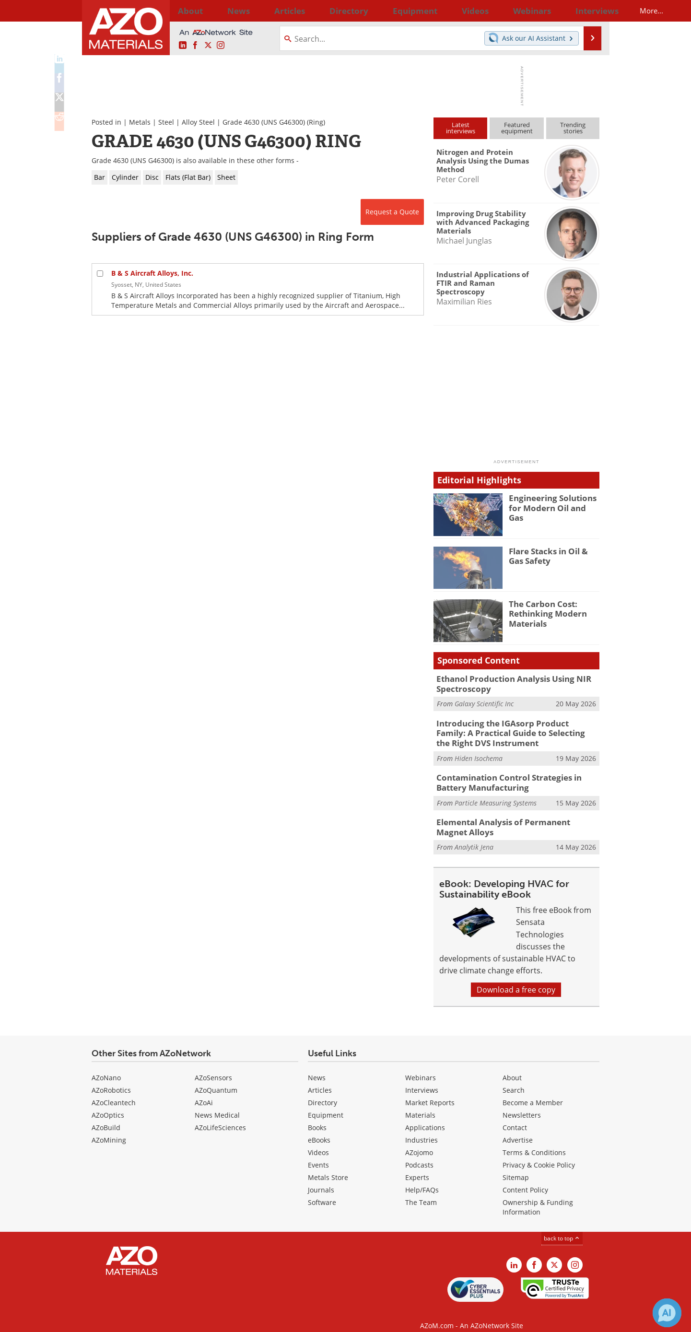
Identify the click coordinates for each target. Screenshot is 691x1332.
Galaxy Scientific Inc (484, 701)
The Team (421, 1191)
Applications (425, 1117)
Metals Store (328, 1166)
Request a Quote (392, 211)
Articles (320, 1079)
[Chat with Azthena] (667, 1312)
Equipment (325, 1104)
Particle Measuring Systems (496, 794)
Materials (420, 1104)
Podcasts (419, 1154)
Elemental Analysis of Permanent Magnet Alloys (511, 818)
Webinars (420, 1067)
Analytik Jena (474, 836)
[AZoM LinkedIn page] (183, 45)
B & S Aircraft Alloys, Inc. (152, 273)
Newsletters (522, 1104)
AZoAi (204, 1092)
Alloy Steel (198, 122)
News (317, 1067)
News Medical (217, 1104)
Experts (417, 1166)
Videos (318, 1141)
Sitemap (516, 1166)
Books (317, 1117)
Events (318, 1154)
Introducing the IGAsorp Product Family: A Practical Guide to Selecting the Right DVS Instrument (512, 729)
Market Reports (430, 1092)
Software (322, 1191)
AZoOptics (108, 1104)
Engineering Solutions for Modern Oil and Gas (554, 502)
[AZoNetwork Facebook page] (195, 45)
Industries (421, 1129)
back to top (562, 1228)
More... (586, 10)
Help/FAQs (422, 1179)
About (512, 1067)
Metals (140, 122)
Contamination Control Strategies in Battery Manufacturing (517, 776)
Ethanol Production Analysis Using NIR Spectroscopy (505, 683)
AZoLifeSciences (220, 1117)
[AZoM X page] (208, 45)
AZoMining (109, 1129)
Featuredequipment (517, 127)
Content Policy (525, 1179)
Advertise (518, 1129)
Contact (515, 1117)
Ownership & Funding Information (538, 1196)
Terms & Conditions (534, 1141)
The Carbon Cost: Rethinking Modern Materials (544, 612)
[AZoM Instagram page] (220, 45)
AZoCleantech (114, 1092)
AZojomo (419, 1141)
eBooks (319, 1129)
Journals (321, 1179)
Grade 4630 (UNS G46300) (264, 122)
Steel (166, 122)
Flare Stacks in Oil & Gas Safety (552, 555)
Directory (320, 10)
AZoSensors (213, 1067)
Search (514, 1079)
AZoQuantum (216, 1079)
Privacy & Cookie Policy (539, 1154)
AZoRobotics (111, 1079)
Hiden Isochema (479, 752)
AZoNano (106, 1067)
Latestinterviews (460, 127)
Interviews (421, 1079)
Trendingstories (573, 127)
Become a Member (533, 1092)
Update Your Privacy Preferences (164, 1319)
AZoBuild (106, 1117)
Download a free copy (516, 979)
